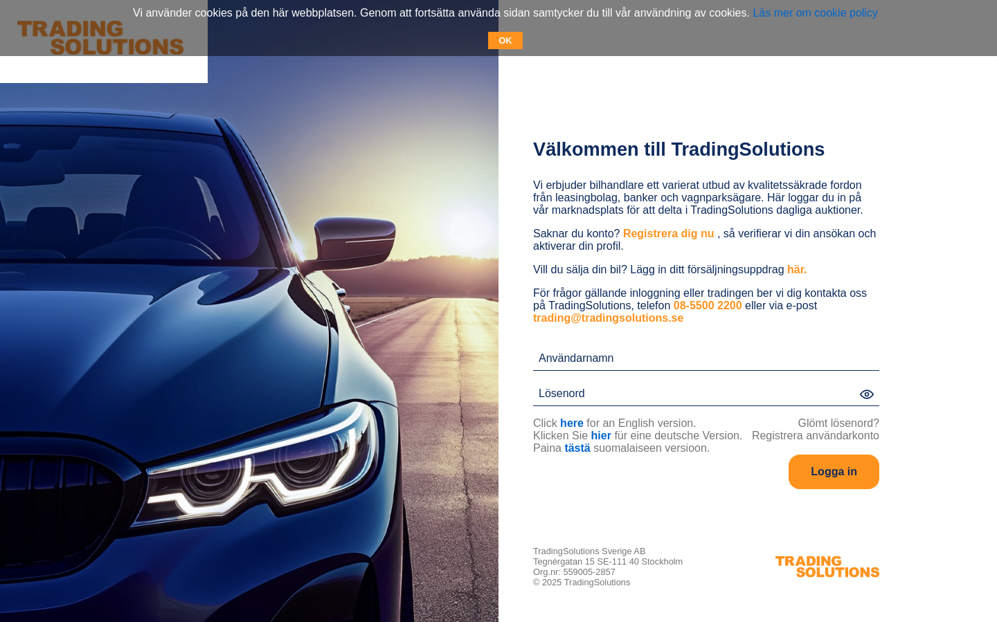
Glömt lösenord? (838, 423)
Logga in (834, 471)
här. (797, 269)
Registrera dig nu (669, 233)
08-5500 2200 (708, 305)
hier (601, 435)
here (572, 423)
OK (505, 40)
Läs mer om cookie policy (815, 13)
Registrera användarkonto (815, 435)
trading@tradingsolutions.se (608, 318)
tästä (577, 448)
